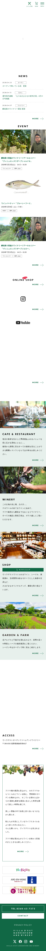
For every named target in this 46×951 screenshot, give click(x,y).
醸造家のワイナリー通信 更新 (13, 109)
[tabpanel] (23, 25)
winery (23, 480)
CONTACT (23, 916)
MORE (35, 119)
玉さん (20, 92)
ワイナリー (21, 105)
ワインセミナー (7, 168)
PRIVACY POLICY (23, 925)
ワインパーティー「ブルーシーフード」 (16, 203)
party (4, 210)
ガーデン (21, 82)
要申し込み (17, 168)
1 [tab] (23, 39)
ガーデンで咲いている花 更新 (14, 86)
